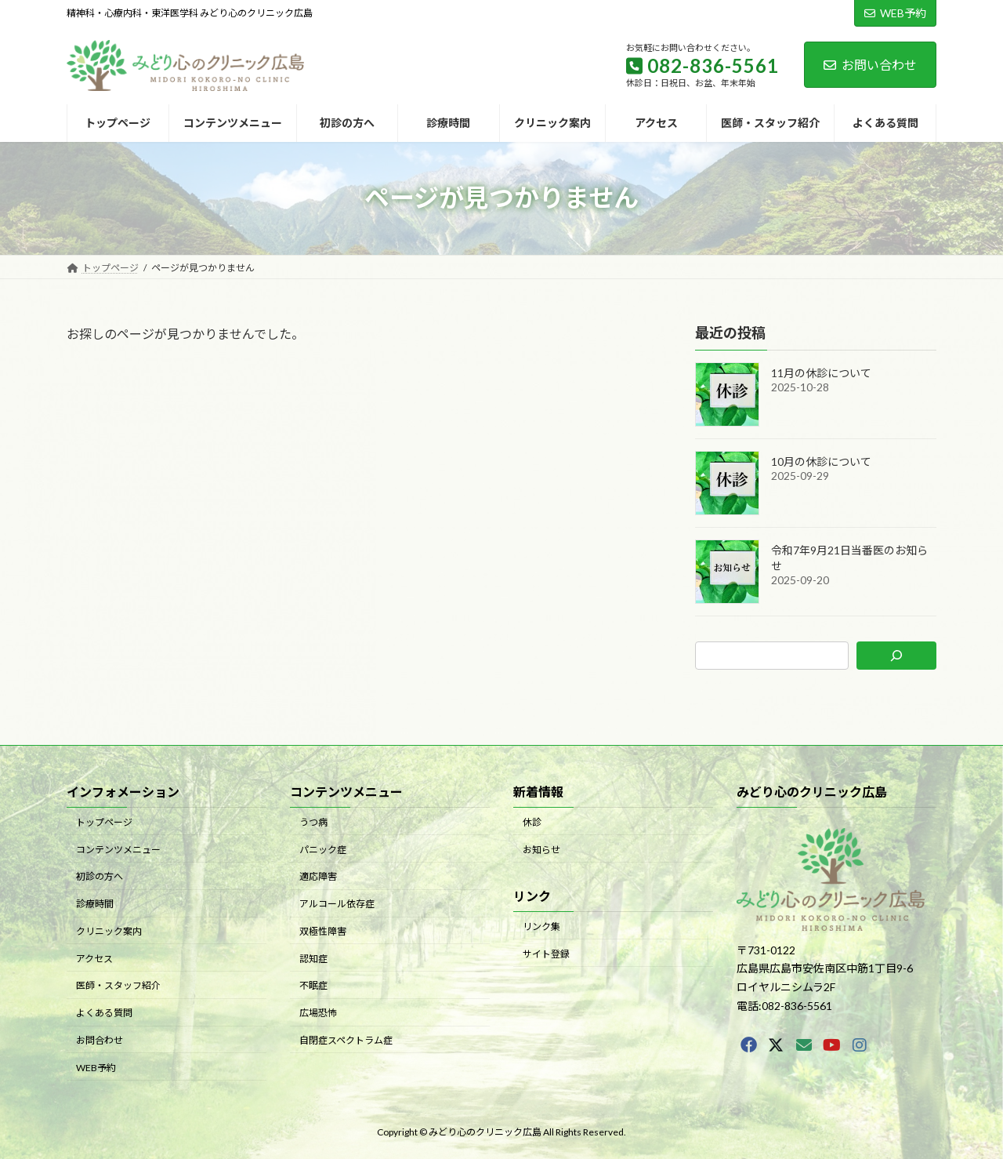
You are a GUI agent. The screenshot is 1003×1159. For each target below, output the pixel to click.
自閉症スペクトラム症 (346, 1040)
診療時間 (95, 904)
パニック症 (322, 849)
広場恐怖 (318, 1013)
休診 (532, 822)
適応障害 (318, 876)
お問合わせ (99, 1040)
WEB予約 (895, 13)
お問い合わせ (870, 64)
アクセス (94, 958)
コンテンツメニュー (118, 849)
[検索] (896, 655)
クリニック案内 (109, 931)
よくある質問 (104, 1013)
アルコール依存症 (337, 904)
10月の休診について (821, 461)
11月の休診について (821, 373)
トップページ (104, 822)
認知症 (313, 958)
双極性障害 (322, 931)
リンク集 (541, 926)
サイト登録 (546, 953)
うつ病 (313, 822)
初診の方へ (99, 876)
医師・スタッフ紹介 (118, 985)
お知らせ (541, 849)
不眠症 (313, 985)
